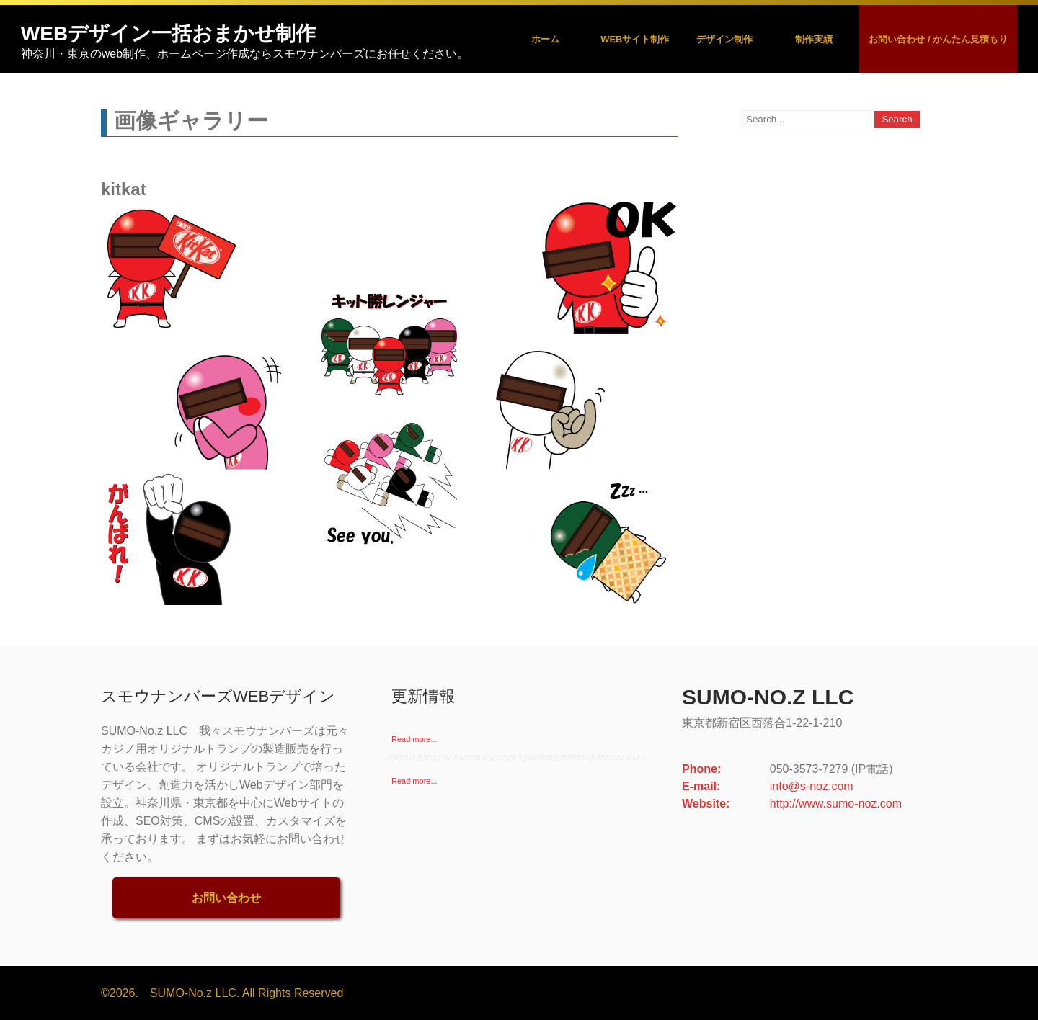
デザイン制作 (724, 39)
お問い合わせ (226, 898)
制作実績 (814, 39)
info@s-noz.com (811, 786)
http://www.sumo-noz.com (836, 803)
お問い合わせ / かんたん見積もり (938, 39)
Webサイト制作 (634, 39)
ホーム (545, 39)
